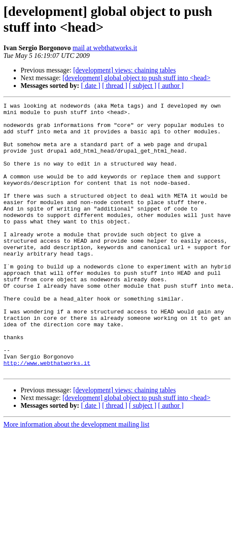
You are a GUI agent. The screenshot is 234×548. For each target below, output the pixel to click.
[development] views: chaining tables (124, 70)
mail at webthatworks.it (104, 47)
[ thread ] (114, 85)
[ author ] (171, 85)
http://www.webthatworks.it (46, 415)
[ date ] (90, 85)
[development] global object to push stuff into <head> (136, 77)
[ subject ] (142, 85)
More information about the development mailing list (76, 478)
